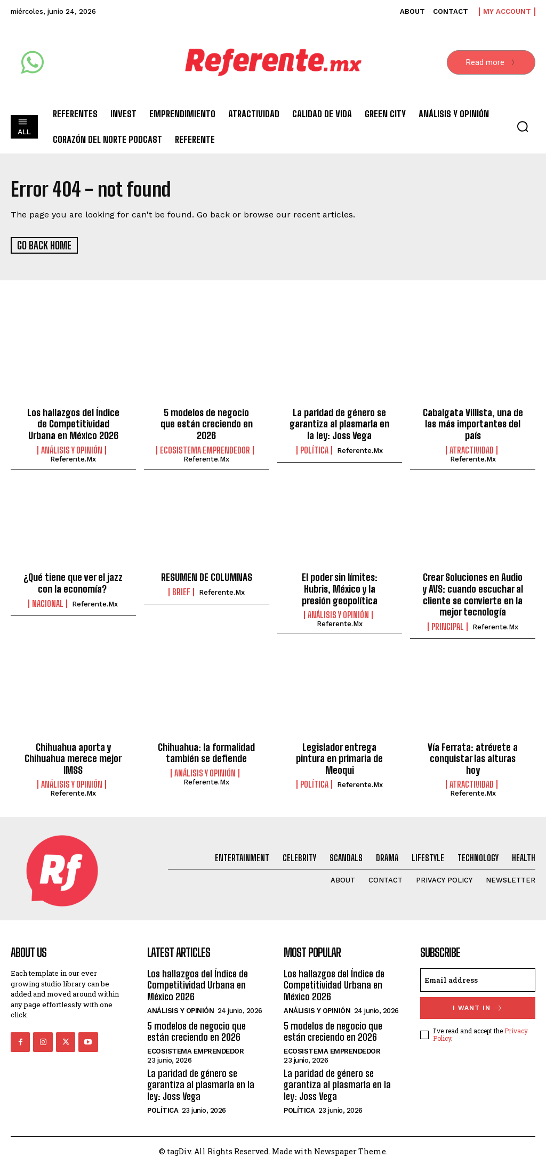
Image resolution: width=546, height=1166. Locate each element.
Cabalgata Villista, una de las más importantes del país (473, 423)
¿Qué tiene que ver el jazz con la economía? (73, 582)
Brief (181, 591)
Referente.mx (73, 459)
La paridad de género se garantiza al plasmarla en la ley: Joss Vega (339, 423)
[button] (522, 126)
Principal (447, 626)
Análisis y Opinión (71, 450)
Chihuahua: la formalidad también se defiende (206, 752)
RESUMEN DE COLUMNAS (206, 576)
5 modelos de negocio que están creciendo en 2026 (206, 423)
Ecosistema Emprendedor (205, 450)
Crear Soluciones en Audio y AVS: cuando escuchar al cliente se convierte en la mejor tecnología (472, 594)
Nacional (47, 603)
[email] (477, 979)
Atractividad (471, 450)
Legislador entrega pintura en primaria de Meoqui (339, 758)
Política (314, 450)
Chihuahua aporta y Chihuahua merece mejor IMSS (73, 758)
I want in (478, 1007)
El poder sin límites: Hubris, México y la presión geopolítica (340, 588)
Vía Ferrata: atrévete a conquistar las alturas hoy (473, 758)
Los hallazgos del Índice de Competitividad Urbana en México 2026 (73, 423)
